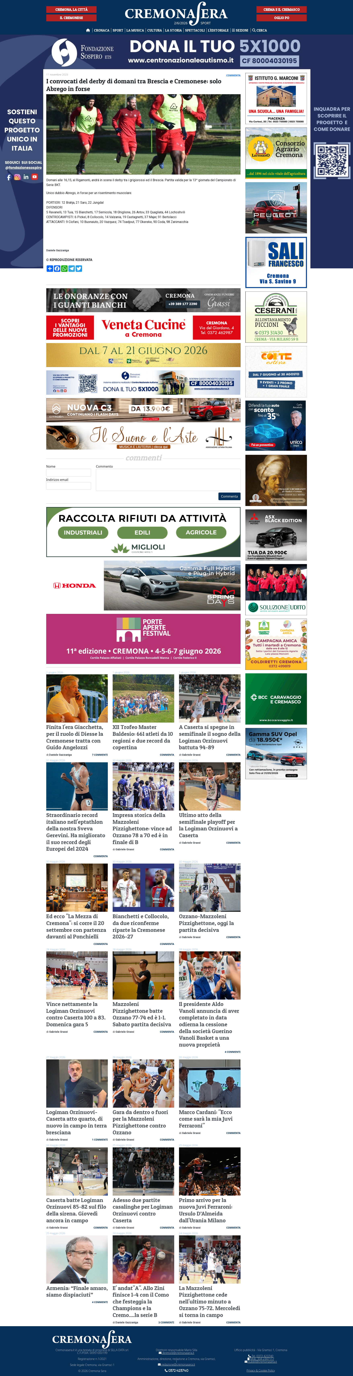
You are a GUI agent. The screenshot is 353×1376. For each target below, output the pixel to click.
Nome (68, 470)
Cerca (259, 30)
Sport (118, 30)
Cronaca (101, 30)
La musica (135, 30)
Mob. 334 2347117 (260, 1359)
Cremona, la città (71, 9)
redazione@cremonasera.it (176, 1364)
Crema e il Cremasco (281, 9)
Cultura (154, 30)
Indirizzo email (68, 483)
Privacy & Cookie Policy (261, 1370)
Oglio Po (281, 18)
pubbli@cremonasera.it (261, 1362)
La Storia (173, 30)
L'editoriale (218, 30)
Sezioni (240, 30)
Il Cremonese (71, 18)
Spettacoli (195, 30)
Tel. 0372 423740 (260, 1356)
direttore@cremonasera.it (176, 1353)
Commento (168, 477)
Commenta (229, 496)
